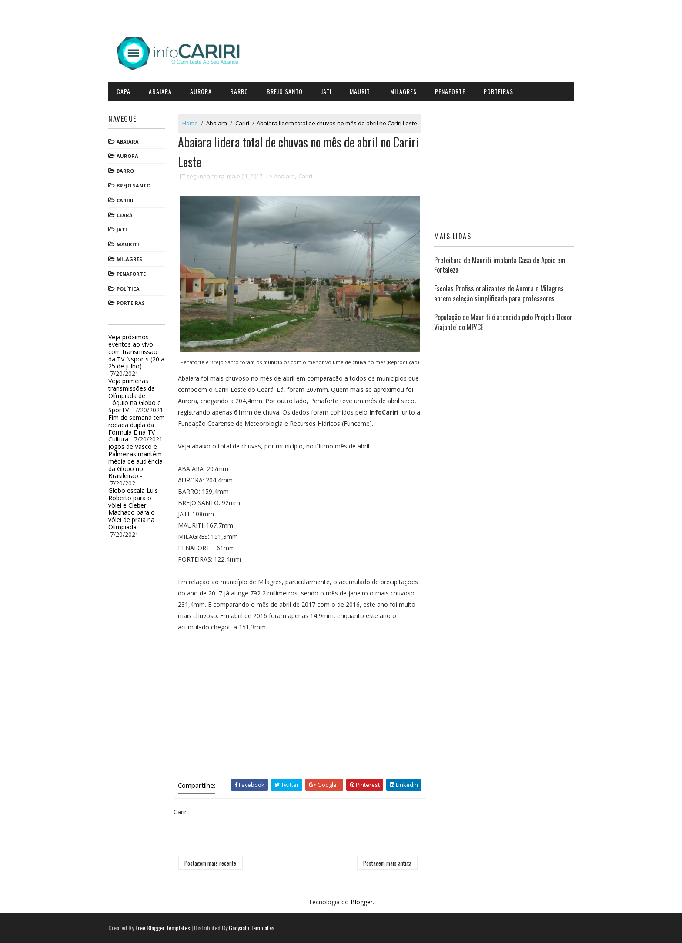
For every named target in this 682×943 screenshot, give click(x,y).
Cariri (125, 200)
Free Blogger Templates (162, 927)
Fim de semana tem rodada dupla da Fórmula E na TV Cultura (136, 428)
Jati (326, 91)
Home (190, 123)
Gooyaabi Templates (251, 927)
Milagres (403, 91)
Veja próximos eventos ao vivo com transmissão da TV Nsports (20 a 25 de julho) (136, 351)
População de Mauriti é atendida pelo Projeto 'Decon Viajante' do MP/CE (503, 322)
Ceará (125, 215)
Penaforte (450, 91)
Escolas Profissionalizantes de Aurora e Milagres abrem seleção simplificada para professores (499, 293)
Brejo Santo (285, 91)
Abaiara (160, 91)
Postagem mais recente (210, 863)
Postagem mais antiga (387, 863)
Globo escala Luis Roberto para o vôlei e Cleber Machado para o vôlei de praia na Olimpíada (133, 508)
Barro (239, 91)
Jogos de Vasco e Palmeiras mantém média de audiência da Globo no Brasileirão (135, 461)
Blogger (362, 902)
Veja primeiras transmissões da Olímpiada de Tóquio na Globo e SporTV (134, 395)
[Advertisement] (299, 705)
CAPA (123, 91)
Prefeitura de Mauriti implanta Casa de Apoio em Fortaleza (499, 265)
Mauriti (361, 91)
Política (128, 288)
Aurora (201, 91)
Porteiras (498, 91)
